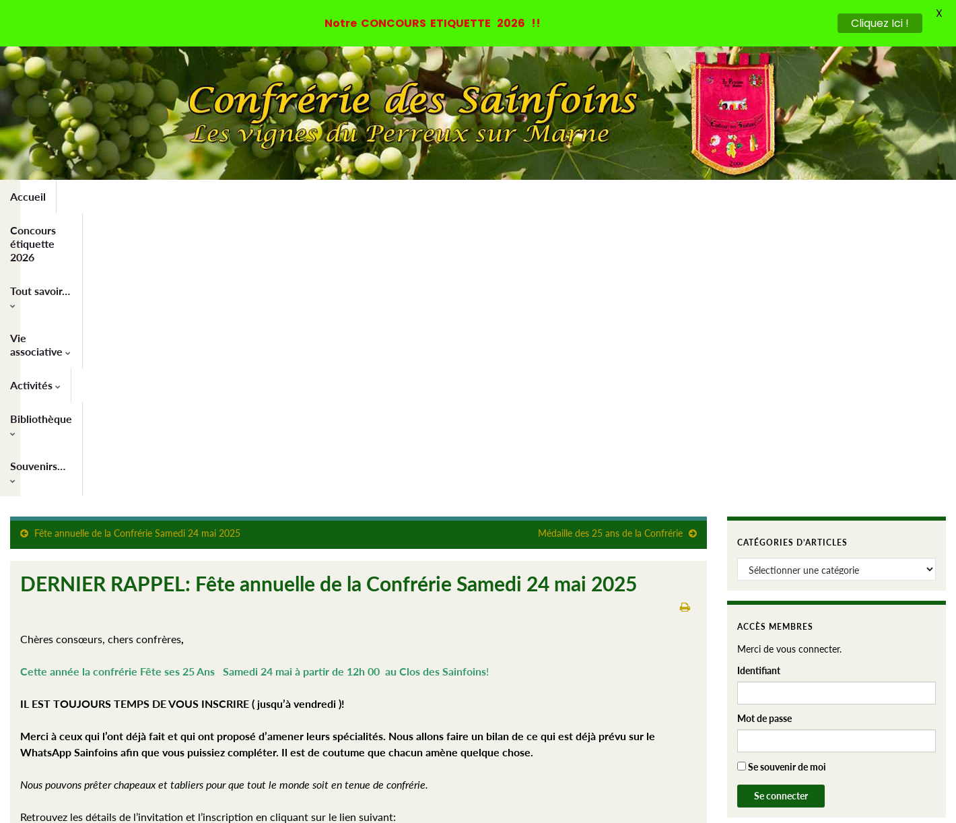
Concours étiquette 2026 (126, 196)
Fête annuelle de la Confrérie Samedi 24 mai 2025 (137, 250)
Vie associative (336, 196)
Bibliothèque (503, 196)
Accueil (28, 196)
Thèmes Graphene (120, 806)
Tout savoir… (241, 196)
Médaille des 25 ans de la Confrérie (610, 250)
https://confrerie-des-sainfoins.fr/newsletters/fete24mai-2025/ (169, 566)
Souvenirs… (590, 196)
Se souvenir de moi (781, 484)
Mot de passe (764, 435)
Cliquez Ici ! (880, 23)
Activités (422, 196)
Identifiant (758, 387)
